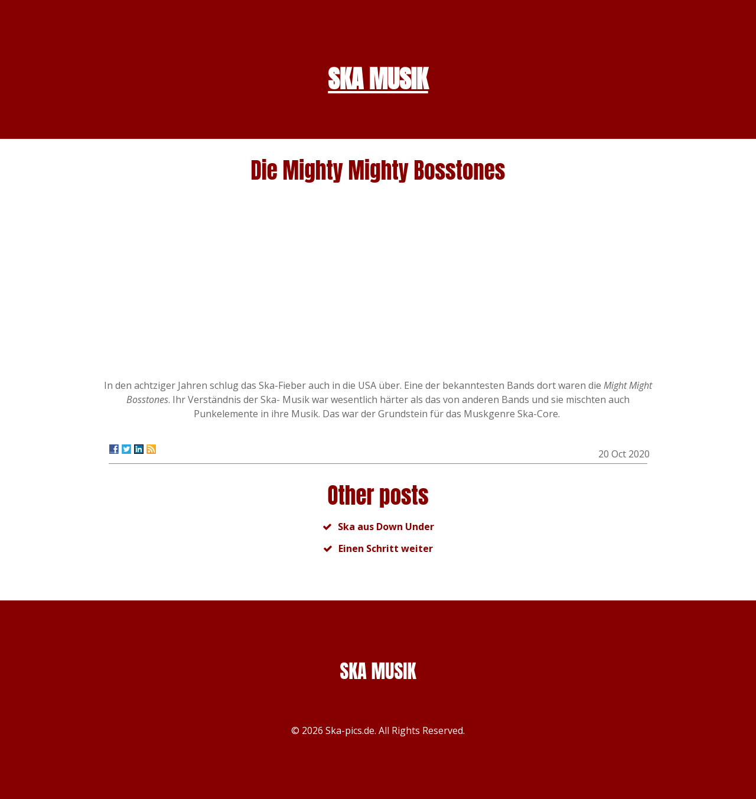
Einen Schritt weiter (385, 548)
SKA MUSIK (378, 79)
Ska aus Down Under (386, 526)
